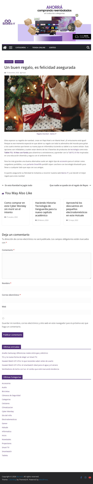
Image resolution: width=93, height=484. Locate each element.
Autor (24, 73)
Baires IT (64, 173)
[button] (27, 47)
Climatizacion (7, 407)
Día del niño (7, 415)
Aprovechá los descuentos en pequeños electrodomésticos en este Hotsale (76, 209)
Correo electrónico (11, 295)
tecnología (74, 149)
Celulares (6, 403)
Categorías (21, 47)
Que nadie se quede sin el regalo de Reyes (70, 185)
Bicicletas (6, 391)
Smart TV (5, 447)
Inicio (4, 435)
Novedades (19, 62)
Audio (4, 387)
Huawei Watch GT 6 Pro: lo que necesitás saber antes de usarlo (27, 361)
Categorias (8, 62)
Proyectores (6, 443)
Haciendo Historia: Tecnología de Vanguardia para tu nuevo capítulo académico (46, 209)
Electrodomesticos (9, 419)
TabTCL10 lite (73, 152)
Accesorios (6, 383)
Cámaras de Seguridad (11, 395)
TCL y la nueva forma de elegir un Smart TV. (19, 357)
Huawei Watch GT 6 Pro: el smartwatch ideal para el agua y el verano (30, 365)
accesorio (63, 161)
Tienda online (38, 47)
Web (4, 306)
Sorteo (52, 47)
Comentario (8, 250)
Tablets (5, 455)
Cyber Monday (8, 411)
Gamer (4, 423)
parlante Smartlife (34, 164)
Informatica (6, 431)
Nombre (6, 283)
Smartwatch (7, 451)
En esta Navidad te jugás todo (17, 185)
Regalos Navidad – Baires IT (46, 134)
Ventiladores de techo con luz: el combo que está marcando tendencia (30, 369)
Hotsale (5, 427)
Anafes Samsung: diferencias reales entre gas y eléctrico (25, 353)
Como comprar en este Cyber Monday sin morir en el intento (15, 207)
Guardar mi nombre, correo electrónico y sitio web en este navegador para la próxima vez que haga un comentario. (45, 325)
